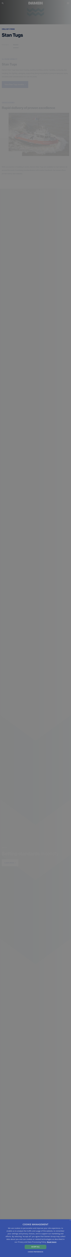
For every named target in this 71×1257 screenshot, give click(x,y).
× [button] (70, 1220)
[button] (35, 1252)
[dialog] (35, 1238)
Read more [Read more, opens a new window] (51, 1242)
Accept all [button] (35, 1247)
